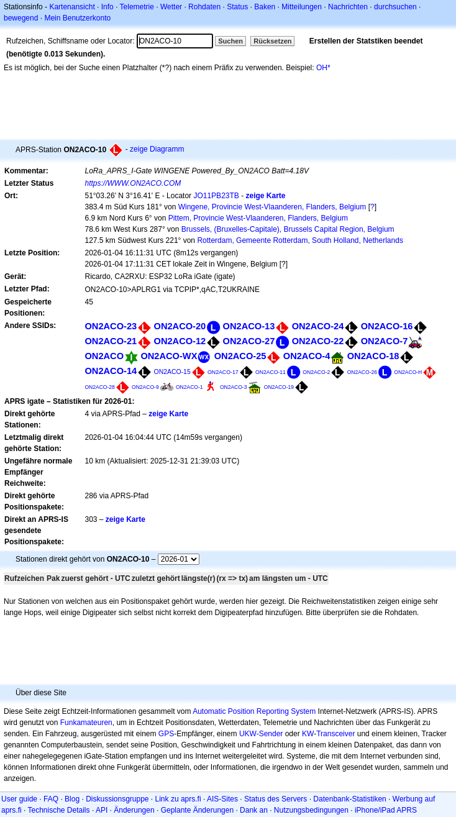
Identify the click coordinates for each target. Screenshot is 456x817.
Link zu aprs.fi (178, 799)
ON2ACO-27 (249, 341)
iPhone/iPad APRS (386, 810)
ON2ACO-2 (316, 372)
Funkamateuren (86, 722)
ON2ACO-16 (387, 326)
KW (308, 733)
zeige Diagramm (157, 149)
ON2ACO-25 (240, 356)
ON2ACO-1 (189, 387)
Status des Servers (275, 799)
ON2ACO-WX (168, 356)
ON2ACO (104, 356)
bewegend (21, 18)
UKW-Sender (261, 733)
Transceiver (335, 733)
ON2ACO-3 (233, 387)
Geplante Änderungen (197, 810)
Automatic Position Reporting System (254, 711)
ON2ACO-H (408, 372)
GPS (166, 733)
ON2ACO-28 (99, 387)
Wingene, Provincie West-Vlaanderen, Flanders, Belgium (272, 207)
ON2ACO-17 (223, 372)
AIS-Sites (222, 799)
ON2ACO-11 (270, 372)
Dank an (254, 810)
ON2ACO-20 (180, 326)
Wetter (171, 6)
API (101, 810)
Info (107, 6)
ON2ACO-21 (110, 341)
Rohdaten (204, 6)
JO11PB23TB (216, 195)
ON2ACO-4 (307, 356)
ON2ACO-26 (362, 372)
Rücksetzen (272, 41)
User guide (19, 799)
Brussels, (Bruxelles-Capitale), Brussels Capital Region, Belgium (287, 229)
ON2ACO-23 (110, 326)
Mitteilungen (301, 6)
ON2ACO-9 (145, 387)
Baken (264, 6)
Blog (72, 799)
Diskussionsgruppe (117, 799)
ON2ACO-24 (318, 326)
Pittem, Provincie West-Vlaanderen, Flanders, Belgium (258, 218)
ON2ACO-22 (318, 341)
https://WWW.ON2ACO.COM (132, 183)
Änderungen (134, 810)
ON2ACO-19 (279, 387)
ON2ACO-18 (373, 356)
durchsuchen (395, 6)
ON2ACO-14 (110, 371)
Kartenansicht (71, 6)
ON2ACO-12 (180, 341)
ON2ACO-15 (172, 371)
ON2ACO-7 (384, 341)
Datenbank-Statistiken (349, 799)
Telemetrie (137, 6)
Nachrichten (348, 6)
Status (237, 6)
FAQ (50, 799)
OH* (323, 67)
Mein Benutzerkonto (77, 18)
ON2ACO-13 (249, 326)
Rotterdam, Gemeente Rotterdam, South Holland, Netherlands (300, 240)
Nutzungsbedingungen (311, 810)
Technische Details (58, 810)
